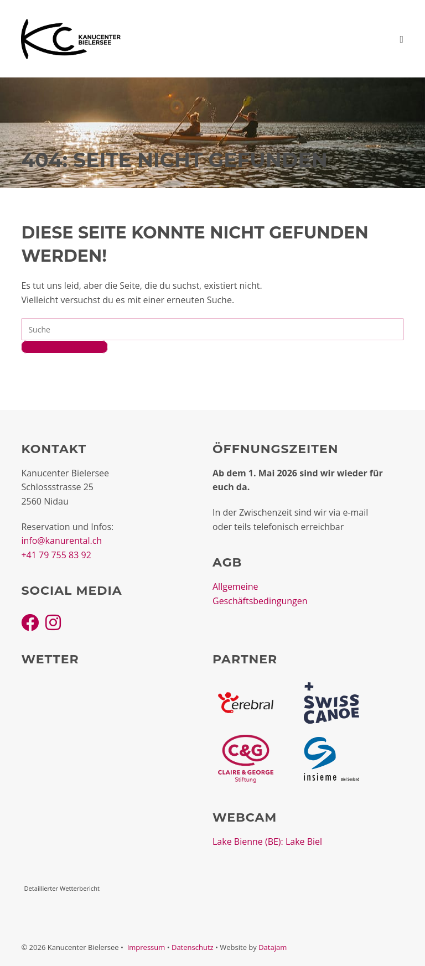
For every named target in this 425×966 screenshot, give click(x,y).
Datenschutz (193, 947)
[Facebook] (30, 622)
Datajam (272, 947)
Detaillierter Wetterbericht (62, 888)
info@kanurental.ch (61, 540)
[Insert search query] (212, 329)
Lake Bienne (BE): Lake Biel (267, 841)
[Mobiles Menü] (401, 38)
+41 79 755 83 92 (56, 555)
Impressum (146, 947)
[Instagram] (53, 622)
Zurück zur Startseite (64, 347)
